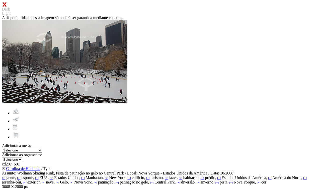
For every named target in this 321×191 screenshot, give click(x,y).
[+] (4, 177)
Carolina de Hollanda (23, 168)
